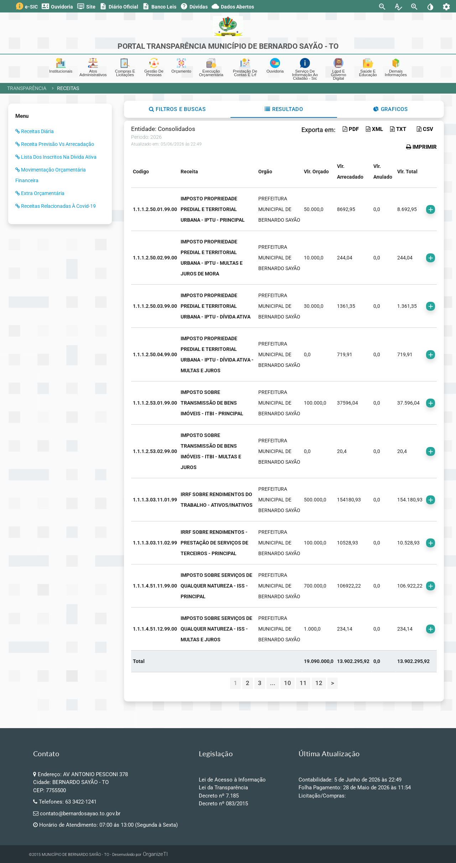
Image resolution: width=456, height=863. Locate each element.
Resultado (284, 109)
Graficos (390, 109)
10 (287, 682)
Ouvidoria (57, 6)
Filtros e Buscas (177, 109)
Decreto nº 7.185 (219, 796)
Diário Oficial (118, 6)
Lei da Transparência (223, 787)
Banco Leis (159, 6)
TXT (398, 129)
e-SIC (27, 6)
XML (374, 129)
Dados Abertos (233, 6)
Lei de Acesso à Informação (232, 780)
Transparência (26, 88)
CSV (425, 129)
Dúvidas (194, 6)
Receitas (68, 88)
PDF (351, 129)
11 (303, 682)
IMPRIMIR (421, 147)
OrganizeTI (155, 854)
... (272, 682)
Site (86, 6)
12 (318, 682)
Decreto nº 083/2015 (223, 803)
